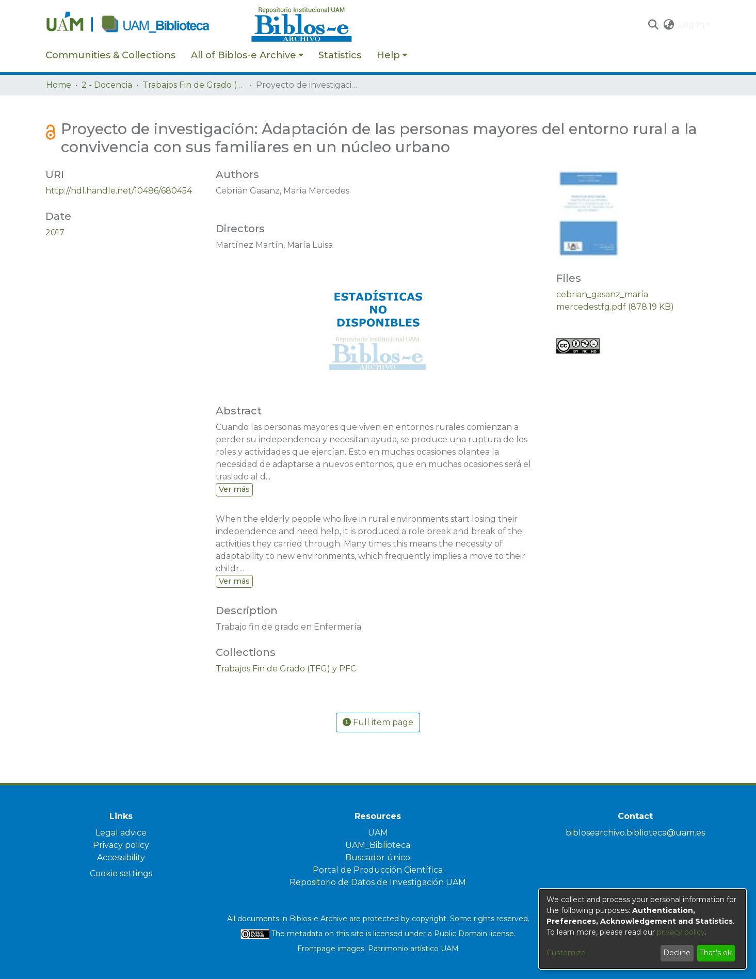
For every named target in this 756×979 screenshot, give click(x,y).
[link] (286, 668)
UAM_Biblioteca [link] (377, 845)
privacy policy (681, 932)
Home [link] (58, 85)
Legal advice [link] (121, 833)
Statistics (339, 55)
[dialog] (642, 929)
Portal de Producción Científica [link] (378, 870)
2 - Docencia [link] (107, 85)
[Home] (142, 24)
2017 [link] (55, 232)
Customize (566, 952)
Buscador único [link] (377, 857)
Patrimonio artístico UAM (413, 948)
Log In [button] (692, 24)
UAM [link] (378, 833)
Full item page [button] (378, 722)
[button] (653, 25)
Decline (676, 952)
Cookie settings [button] (121, 873)
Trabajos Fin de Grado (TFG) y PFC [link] (194, 85)
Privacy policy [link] (121, 845)
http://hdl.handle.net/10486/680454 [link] (118, 191)
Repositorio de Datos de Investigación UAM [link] (377, 882)
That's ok (716, 952)
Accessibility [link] (121, 857)
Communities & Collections (110, 55)
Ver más (234, 489)
